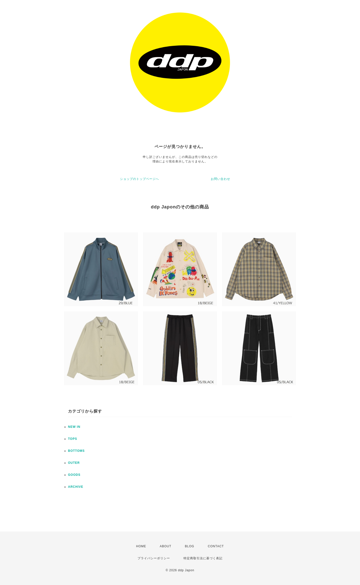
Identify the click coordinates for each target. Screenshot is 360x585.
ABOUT (165, 546)
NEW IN (74, 427)
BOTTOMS (76, 451)
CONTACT (216, 546)
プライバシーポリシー (154, 558)
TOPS (72, 439)
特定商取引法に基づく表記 (203, 558)
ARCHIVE (75, 487)
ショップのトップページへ (139, 179)
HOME (141, 546)
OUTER (74, 463)
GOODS (74, 475)
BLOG (189, 546)
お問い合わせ (220, 179)
